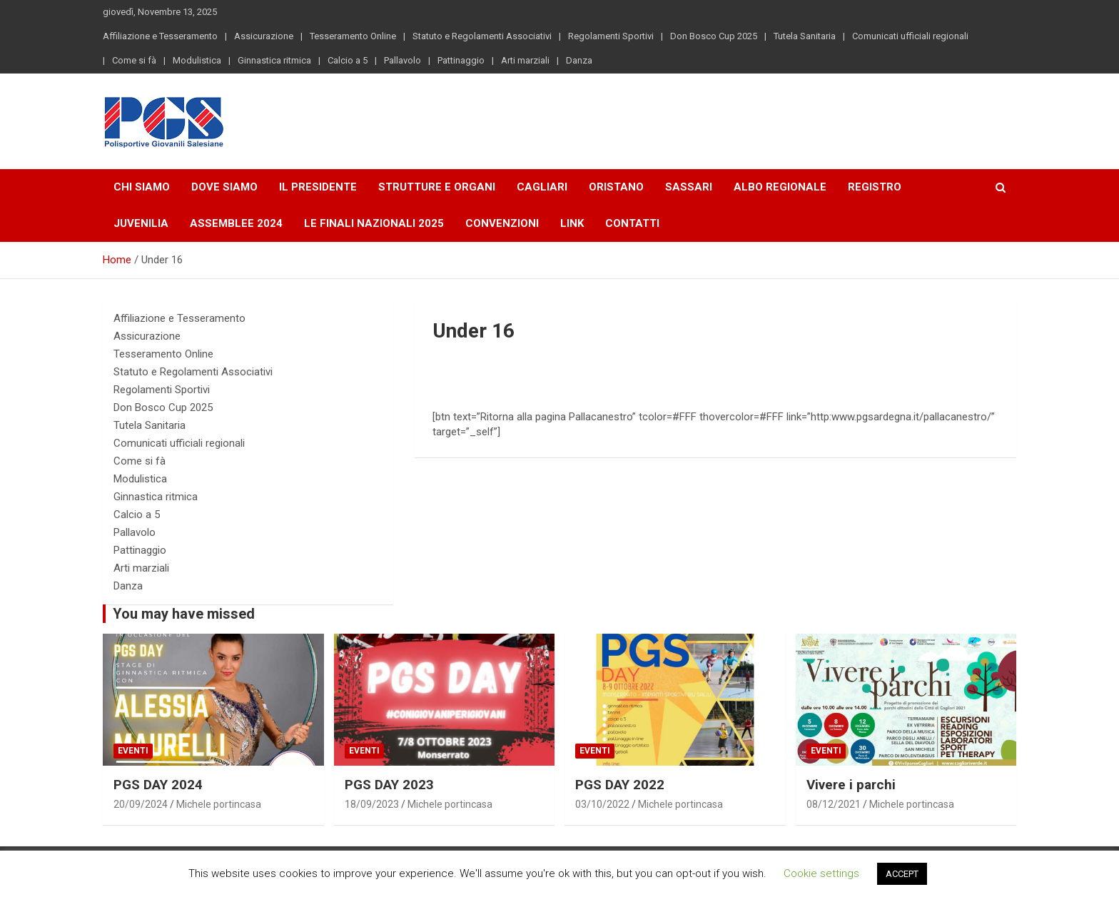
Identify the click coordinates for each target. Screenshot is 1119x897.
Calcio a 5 (348, 60)
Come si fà (134, 60)
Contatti (632, 223)
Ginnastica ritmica (274, 60)
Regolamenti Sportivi (611, 36)
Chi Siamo (141, 187)
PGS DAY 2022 (619, 784)
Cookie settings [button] (821, 873)
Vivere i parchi (851, 784)
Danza (579, 60)
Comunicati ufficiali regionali (910, 36)
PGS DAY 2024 (158, 784)
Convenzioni (502, 223)
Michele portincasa (218, 804)
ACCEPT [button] (902, 873)
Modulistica (197, 60)
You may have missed (184, 613)
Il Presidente (318, 187)
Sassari (688, 187)
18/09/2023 (372, 804)
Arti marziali (525, 60)
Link (572, 223)
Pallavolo (402, 60)
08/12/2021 (833, 804)
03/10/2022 (602, 804)
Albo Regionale (780, 187)
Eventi (133, 751)
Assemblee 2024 (236, 223)
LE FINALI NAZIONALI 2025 (374, 223)
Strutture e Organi (436, 187)
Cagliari (542, 187)
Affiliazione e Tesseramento (160, 36)
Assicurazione (263, 36)
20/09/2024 (140, 804)
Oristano (616, 187)
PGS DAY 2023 (389, 784)
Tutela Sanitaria (805, 36)
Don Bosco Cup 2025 (713, 36)
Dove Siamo (224, 187)
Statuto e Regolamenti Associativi (482, 36)
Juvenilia (140, 223)
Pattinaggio (461, 60)
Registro (874, 187)
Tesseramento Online (353, 36)
